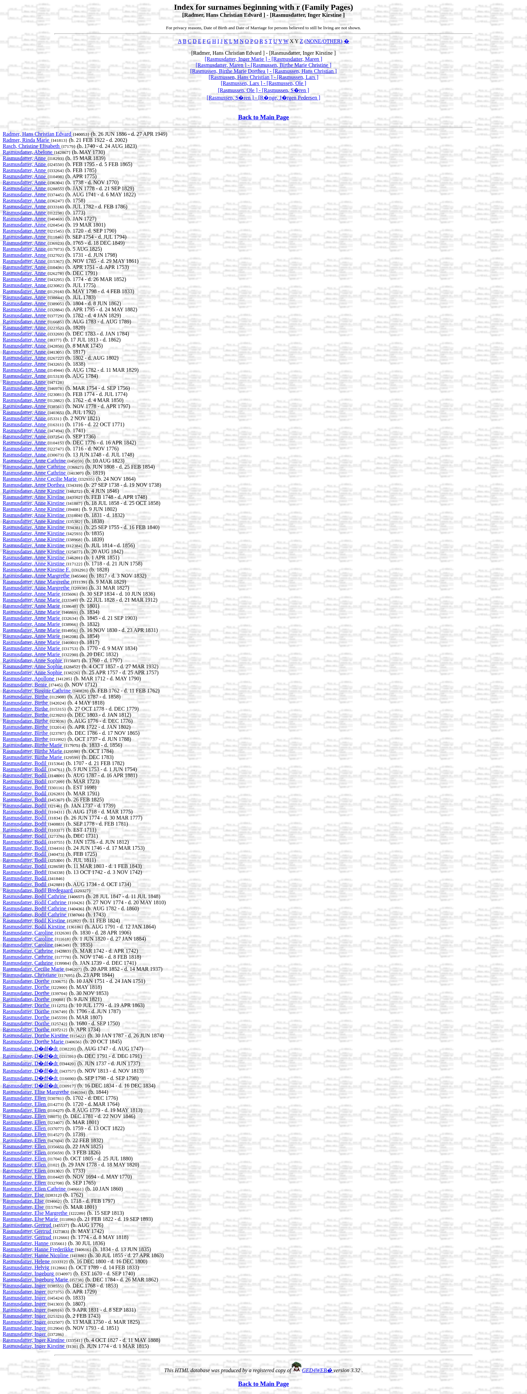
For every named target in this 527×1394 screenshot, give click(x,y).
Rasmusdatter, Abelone (28, 152)
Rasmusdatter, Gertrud (27, 1225)
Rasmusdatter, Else (24, 1195)
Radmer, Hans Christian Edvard (38, 134)
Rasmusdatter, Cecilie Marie (34, 969)
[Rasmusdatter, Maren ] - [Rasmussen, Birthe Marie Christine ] (263, 65)
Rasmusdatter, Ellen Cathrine (35, 1189)
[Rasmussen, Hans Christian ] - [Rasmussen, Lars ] (264, 77)
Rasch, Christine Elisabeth (32, 146)
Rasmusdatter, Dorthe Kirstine (36, 1035)
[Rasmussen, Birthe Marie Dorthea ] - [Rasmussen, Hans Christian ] (263, 71)
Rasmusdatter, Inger (25, 1285)
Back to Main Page (263, 117)
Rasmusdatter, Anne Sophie (33, 660)
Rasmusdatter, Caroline (28, 932)
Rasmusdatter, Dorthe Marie (34, 1041)
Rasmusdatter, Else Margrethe (36, 1213)
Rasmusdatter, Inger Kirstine (34, 1340)
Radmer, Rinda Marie (26, 140)
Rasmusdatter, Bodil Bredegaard (38, 890)
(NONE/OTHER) (323, 41)
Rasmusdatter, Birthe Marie (33, 745)
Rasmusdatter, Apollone (29, 678)
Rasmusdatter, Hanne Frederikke (39, 1249)
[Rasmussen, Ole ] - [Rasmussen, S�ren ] (263, 90)
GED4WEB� (318, 1370)
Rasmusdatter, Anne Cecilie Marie (40, 479)
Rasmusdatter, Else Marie (31, 1219)
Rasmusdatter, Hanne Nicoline (36, 1255)
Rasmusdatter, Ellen (25, 1098)
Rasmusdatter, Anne (25, 158)
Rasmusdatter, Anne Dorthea (34, 485)
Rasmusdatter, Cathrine (28, 951)
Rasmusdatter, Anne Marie (32, 594)
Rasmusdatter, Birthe (26, 697)
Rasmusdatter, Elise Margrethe (36, 1092)
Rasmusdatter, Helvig (26, 1267)
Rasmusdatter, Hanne (26, 1243)
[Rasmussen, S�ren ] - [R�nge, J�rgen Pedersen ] (263, 98)
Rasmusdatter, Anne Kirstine (34, 491)
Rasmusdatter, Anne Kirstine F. (37, 569)
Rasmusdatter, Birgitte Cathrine (37, 690)
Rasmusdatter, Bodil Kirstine (35, 920)
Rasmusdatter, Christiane (30, 975)
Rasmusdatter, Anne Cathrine (35, 461)
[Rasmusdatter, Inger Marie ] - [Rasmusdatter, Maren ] (263, 59)
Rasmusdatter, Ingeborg (29, 1273)
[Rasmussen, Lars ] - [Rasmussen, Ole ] (263, 83)
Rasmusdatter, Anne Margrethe (37, 576)
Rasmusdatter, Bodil (25, 763)
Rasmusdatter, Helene (27, 1261)
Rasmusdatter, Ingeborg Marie (36, 1279)
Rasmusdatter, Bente (25, 684)
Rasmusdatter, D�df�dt (31, 1048)
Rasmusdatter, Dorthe (27, 981)
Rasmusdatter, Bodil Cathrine (35, 896)
